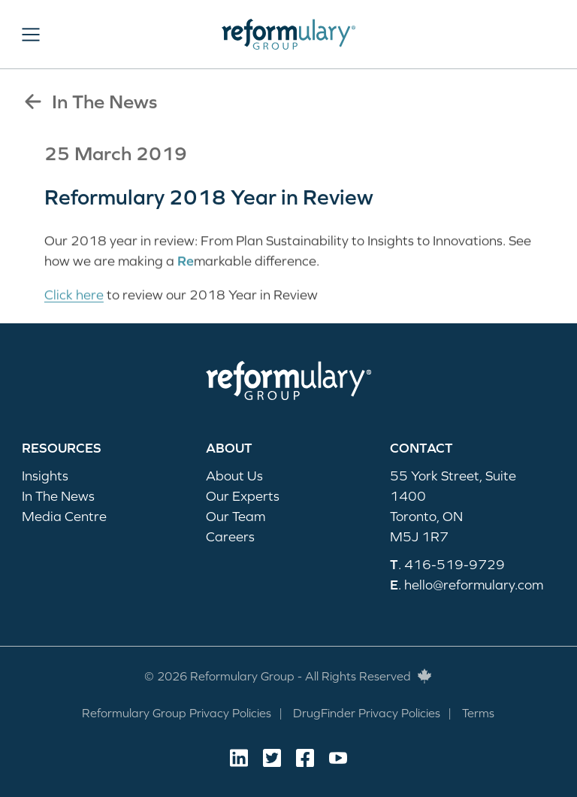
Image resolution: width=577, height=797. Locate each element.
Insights (45, 475)
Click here (74, 296)
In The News (89, 101)
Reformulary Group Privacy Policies (176, 713)
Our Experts (242, 496)
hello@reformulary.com (473, 584)
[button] (31, 35)
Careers (230, 536)
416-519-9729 (454, 564)
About (229, 448)
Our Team (235, 516)
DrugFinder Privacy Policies (366, 713)
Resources (61, 448)
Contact (421, 448)
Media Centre (64, 516)
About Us (234, 475)
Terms (478, 713)
